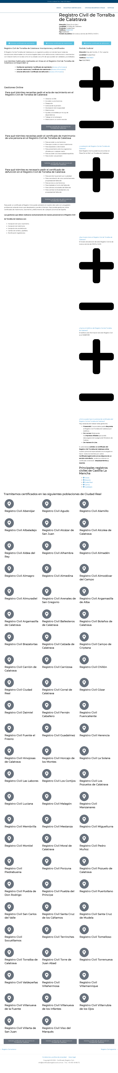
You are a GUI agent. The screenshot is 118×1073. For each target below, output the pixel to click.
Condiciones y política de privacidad (54, 1064)
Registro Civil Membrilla (21, 830)
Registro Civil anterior (8, 1057)
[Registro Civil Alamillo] (84, 503)
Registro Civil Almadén (96, 553)
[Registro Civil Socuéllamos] (9, 936)
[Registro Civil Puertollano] (84, 891)
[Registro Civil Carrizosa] (46, 663)
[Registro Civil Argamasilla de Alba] (84, 591)
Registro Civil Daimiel (19, 716)
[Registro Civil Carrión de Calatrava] (9, 663)
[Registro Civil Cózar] (84, 686)
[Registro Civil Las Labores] (9, 777)
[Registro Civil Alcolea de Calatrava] (84, 523)
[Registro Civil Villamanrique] (84, 982)
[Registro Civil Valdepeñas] (9, 982)
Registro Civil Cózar (93, 693)
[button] (96, 107)
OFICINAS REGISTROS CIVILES (95, 8)
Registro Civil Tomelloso (96, 944)
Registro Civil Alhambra (58, 553)
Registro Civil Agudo (56, 511)
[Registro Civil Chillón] (84, 663)
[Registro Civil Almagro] (9, 568)
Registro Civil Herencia (95, 739)
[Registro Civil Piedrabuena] (9, 868)
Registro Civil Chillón (94, 670)
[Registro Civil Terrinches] (46, 936)
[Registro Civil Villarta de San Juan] (9, 1028)
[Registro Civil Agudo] (46, 503)
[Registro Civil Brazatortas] (9, 640)
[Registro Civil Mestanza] (46, 822)
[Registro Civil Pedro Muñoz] (84, 845)
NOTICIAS (110, 8)
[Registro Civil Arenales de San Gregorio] (46, 591)
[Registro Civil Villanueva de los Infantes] (46, 1005)
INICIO (59, 8)
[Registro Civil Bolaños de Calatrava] (84, 614)
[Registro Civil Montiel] (9, 845)
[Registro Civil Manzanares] (84, 800)
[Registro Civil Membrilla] (9, 822)
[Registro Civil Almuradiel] (9, 591)
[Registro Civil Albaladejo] (9, 523)
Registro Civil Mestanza (58, 830)
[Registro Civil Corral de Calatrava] (46, 686)
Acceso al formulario (60, 67)
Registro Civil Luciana (20, 807)
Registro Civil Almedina (58, 575)
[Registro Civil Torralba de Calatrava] (9, 959)
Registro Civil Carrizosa (58, 670)
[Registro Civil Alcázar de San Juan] (46, 523)
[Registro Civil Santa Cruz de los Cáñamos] (46, 914)
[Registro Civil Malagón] (46, 800)
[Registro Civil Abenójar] (9, 503)
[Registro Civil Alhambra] (46, 545)
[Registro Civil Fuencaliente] (84, 709)
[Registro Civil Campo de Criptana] (84, 640)
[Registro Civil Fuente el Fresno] (9, 731)
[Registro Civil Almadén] (84, 545)
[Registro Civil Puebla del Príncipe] (46, 891)
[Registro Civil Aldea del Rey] (9, 545)
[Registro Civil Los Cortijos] (46, 777)
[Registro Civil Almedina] (46, 568)
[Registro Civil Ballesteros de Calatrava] (46, 614)
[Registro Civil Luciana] (9, 800)
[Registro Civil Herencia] (84, 731)
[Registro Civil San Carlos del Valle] (9, 914)
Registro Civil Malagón (58, 807)
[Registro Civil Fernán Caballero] (46, 709)
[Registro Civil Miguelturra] (84, 822)
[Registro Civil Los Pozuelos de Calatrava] (84, 777)
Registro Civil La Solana (96, 761)
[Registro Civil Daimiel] (9, 709)
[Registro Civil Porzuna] (46, 868)
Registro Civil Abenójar (21, 511)
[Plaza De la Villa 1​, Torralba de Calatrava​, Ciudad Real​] (31, 27)
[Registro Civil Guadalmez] (46, 731)
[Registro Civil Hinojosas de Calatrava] (9, 754)
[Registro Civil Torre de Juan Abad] (46, 959)
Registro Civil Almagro (20, 575)
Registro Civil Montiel (19, 853)
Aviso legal (72, 1064)
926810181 (69, 30)
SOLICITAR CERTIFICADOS (72, 8)
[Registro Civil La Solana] (84, 754)
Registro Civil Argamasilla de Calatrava (15, 625)
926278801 (90, 58)
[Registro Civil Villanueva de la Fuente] (9, 1005)
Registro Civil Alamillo (95, 511)
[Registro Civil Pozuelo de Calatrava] (84, 868)
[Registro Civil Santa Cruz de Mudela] (84, 914)
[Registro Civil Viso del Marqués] (46, 1028)
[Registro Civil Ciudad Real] (9, 686)
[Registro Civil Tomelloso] (84, 936)
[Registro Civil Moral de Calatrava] (46, 845)
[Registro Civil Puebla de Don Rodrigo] (9, 891)
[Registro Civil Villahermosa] (46, 982)
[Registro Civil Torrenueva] (84, 959)
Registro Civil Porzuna (57, 875)
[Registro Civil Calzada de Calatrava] (46, 640)
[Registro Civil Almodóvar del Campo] (84, 568)
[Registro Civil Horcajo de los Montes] (46, 754)
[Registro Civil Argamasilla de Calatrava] (9, 614)
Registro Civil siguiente (109, 1057)
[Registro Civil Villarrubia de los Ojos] (84, 1005)
